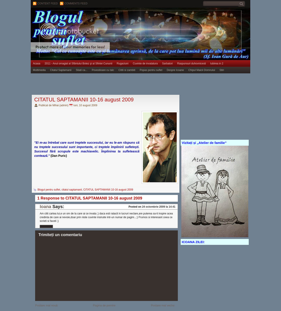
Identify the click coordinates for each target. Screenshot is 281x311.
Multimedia (39, 70)
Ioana (45, 206)
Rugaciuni (122, 63)
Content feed (47, 3)
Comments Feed (75, 3)
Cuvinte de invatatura (145, 63)
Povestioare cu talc (103, 70)
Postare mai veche (163, 305)
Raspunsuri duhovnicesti (191, 63)
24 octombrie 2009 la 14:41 (158, 206)
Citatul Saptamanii (60, 70)
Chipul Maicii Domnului (201, 70)
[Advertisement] (111, 84)
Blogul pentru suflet (49, 189)
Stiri (222, 70)
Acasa (36, 63)
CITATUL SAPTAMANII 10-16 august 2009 (84, 99)
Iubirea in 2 (216, 63)
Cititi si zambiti (127, 70)
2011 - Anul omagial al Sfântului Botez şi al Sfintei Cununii (78, 63)
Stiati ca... (81, 70)
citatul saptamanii (71, 189)
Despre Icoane (175, 70)
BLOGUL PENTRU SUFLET (80, 16)
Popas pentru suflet (151, 70)
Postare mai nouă (46, 305)
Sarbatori (167, 63)
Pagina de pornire (104, 305)
